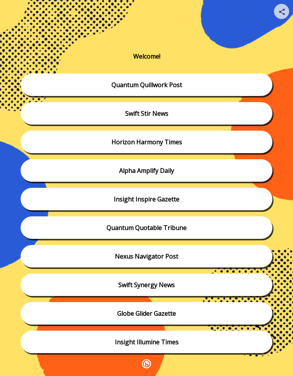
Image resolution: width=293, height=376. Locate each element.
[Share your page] (281, 11)
